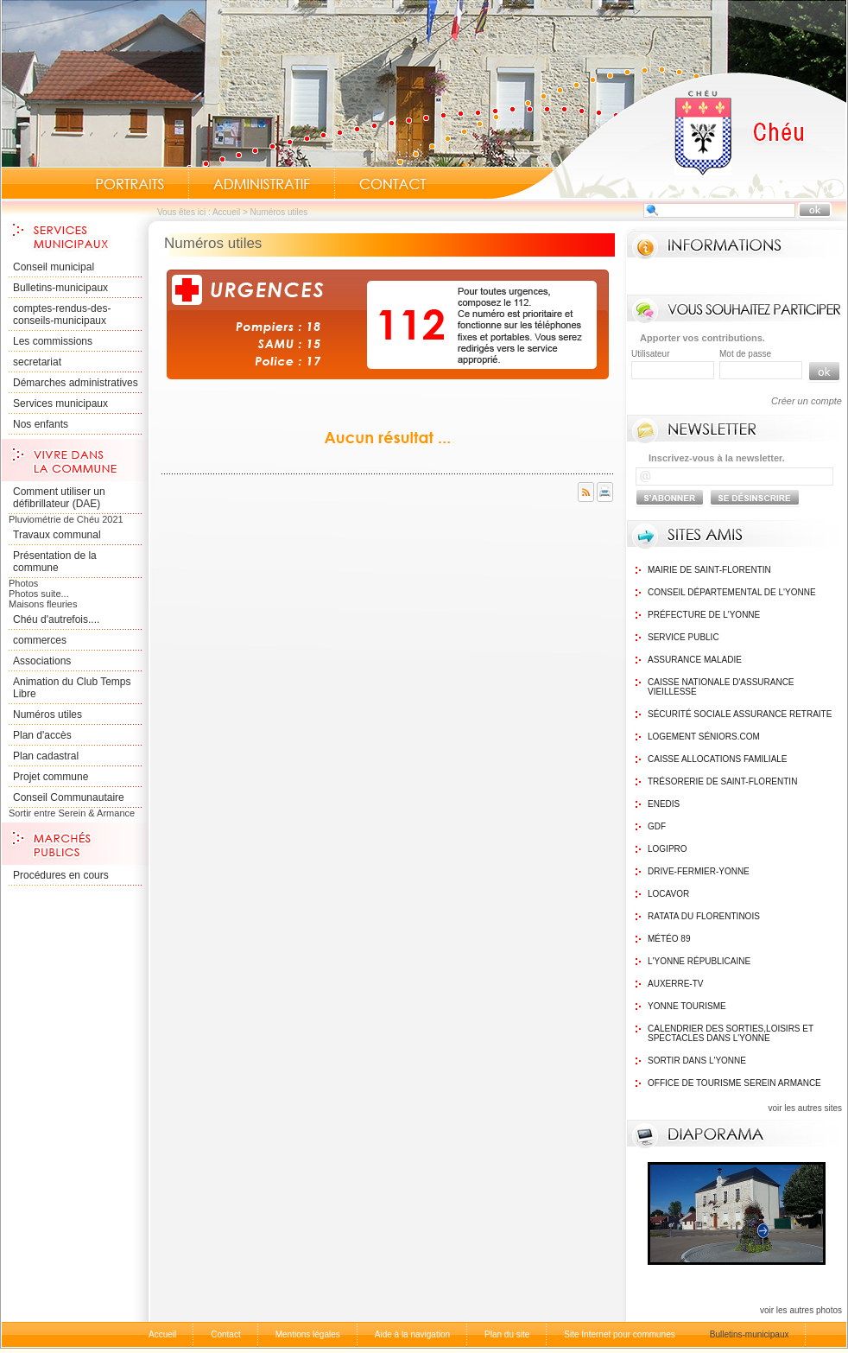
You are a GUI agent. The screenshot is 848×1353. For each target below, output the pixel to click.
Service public (683, 637)
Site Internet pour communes (619, 1334)
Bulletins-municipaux (60, 288)
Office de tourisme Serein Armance (734, 1083)
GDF (657, 826)
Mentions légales (307, 1334)
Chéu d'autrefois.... (56, 619)
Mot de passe (745, 354)
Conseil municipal (53, 267)
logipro (667, 849)
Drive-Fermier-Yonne (699, 871)
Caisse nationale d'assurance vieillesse (721, 686)
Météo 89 (669, 938)
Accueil (669, 135)
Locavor (668, 894)
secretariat (37, 362)
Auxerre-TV (675, 983)
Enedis (664, 804)
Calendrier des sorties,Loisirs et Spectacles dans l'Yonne (730, 1033)
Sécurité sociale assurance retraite (740, 714)
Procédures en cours (61, 875)
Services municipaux (60, 403)
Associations (42, 661)
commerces (39, 640)
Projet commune (50, 777)
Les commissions (52, 341)
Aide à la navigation (412, 1334)
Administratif (261, 184)
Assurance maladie (695, 659)
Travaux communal (57, 535)
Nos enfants (40, 424)
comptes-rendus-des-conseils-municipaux (62, 314)
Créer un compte (806, 401)
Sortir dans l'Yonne (697, 1060)
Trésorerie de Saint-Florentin (722, 781)
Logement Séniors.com (704, 736)
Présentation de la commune (55, 561)
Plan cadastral (46, 756)
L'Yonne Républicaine (699, 961)
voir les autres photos (801, 1310)
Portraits (129, 184)
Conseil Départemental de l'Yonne (732, 592)
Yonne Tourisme (687, 1006)
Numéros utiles (47, 714)
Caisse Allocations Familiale (718, 759)
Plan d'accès (42, 735)
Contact (393, 184)
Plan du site (506, 1334)
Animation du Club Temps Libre (72, 688)
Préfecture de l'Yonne (704, 614)
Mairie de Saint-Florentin (709, 570)
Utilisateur (650, 354)
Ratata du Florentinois (704, 916)
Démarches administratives (75, 383)
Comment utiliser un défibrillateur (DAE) (59, 498)
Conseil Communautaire (68, 797)
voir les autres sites (805, 1108)
